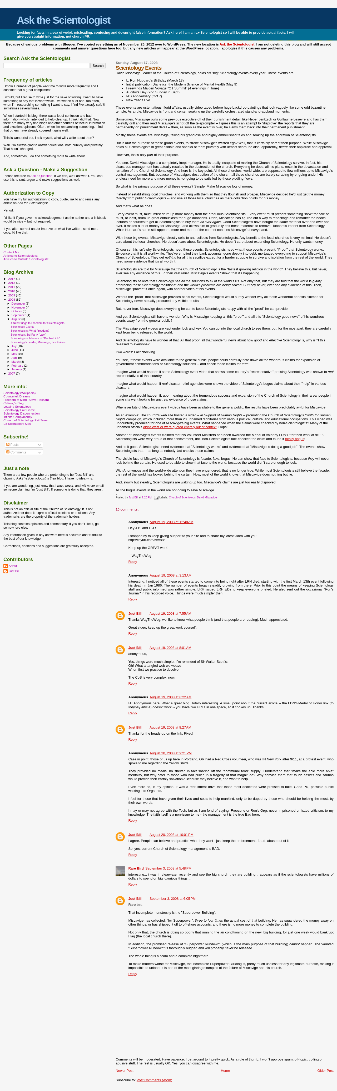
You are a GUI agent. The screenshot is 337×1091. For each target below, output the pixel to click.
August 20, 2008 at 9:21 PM (171, 753)
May (15, 353)
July (15, 346)
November (19, 307)
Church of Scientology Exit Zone (25, 420)
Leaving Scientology (17, 406)
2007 (12, 373)
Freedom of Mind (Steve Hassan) (26, 399)
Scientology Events (22, 326)
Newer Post (124, 1071)
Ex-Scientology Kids (17, 423)
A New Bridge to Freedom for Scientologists (38, 323)
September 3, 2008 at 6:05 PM (173, 899)
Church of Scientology (182, 497)
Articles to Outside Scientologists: (26, 259)
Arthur (13, 565)
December (19, 303)
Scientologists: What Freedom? (30, 330)
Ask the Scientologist (63, 20)
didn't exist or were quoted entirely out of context (180, 427)
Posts (12, 445)
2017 (12, 278)
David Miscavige (207, 497)
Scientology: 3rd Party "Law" (28, 334)
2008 (12, 299)
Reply (132, 562)
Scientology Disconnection (21, 413)
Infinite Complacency (17, 416)
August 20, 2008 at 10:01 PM (172, 835)
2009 (12, 295)
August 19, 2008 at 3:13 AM (171, 575)
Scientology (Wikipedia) (19, 393)
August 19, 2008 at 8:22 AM (171, 697)
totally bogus (294, 439)
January (17, 369)
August (17, 319)
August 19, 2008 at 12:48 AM (172, 522)
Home (225, 1071)
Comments (16, 452)
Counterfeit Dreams (16, 396)
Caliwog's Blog (13, 403)
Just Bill (133, 497)
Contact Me (11, 252)
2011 (12, 287)
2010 (12, 291)
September (19, 315)
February (18, 365)
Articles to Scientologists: (20, 255)
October (17, 311)
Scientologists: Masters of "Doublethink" (35, 338)
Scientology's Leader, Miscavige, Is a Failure (38, 342)
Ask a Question (41, 176)
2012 (12, 282)
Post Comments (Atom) (154, 1080)
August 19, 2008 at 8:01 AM (170, 648)
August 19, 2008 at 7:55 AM (170, 613)
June (15, 349)
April (15, 357)
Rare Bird (136, 868)
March (16, 361)
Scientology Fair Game (19, 410)
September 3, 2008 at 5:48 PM (168, 868)
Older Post (326, 1071)
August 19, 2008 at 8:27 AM (170, 727)
